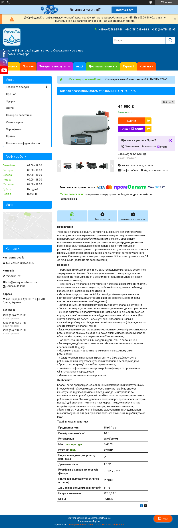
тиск (73, 449)
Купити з (131, 129)
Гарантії (128, 66)
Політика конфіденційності (23, 143)
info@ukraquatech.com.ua (21, 282)
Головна (11, 66)
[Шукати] (170, 40)
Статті (10, 108)
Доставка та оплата (103, 66)
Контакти (146, 66)
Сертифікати (13, 129)
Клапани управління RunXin (85, 79)
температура (74, 444)
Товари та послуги (52, 66)
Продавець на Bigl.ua (89, 521)
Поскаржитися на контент (81, 524)
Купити (131, 120)
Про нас (28, 66)
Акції (79, 66)
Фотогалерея (14, 122)
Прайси (10, 136)
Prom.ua (106, 518)
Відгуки (10, 101)
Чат (163, 518)
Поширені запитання (19, 115)
